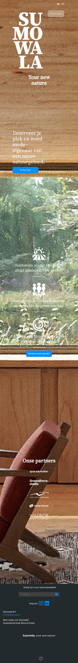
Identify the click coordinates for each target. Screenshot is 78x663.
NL (58, 4)
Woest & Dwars (28, 623)
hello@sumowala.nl (11, 615)
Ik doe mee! (56, 14)
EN (63, 4)
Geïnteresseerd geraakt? (39, 353)
